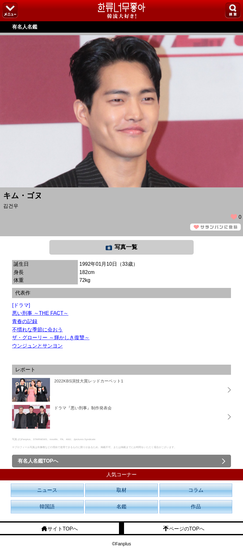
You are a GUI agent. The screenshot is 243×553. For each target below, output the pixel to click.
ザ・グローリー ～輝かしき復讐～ (50, 337)
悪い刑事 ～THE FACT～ (40, 313)
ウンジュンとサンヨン (37, 345)
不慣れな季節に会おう (37, 329)
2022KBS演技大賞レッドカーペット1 (88, 381)
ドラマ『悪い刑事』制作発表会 (83, 408)
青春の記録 (24, 321)
